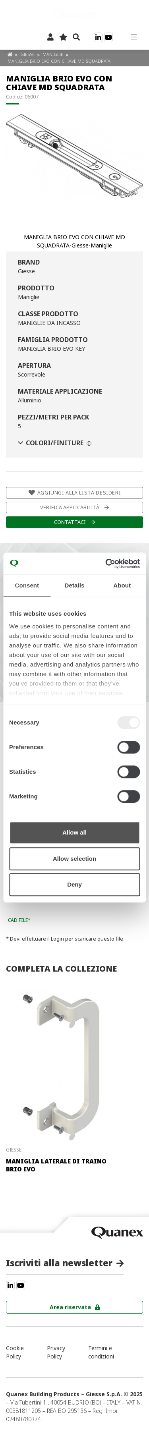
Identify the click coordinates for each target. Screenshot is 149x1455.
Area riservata (70, 1307)
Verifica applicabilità (69, 507)
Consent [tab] (27, 585)
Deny (74, 884)
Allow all (74, 832)
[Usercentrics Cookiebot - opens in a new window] (106, 563)
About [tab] (122, 585)
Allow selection (74, 858)
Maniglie (53, 54)
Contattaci (70, 522)
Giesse (28, 54)
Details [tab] (75, 585)
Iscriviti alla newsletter (59, 1263)
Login (57, 938)
